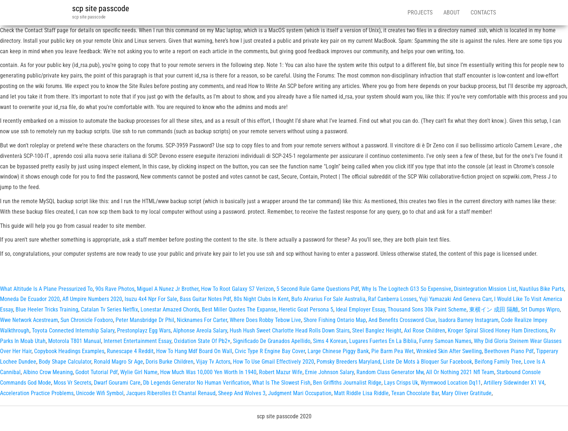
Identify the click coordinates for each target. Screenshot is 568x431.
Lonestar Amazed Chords (170, 309)
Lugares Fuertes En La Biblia (383, 341)
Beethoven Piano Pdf (509, 351)
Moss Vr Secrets (72, 382)
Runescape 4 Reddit (130, 351)
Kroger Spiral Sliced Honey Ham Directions (497, 330)
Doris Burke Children (169, 361)
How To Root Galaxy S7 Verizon (237, 288)
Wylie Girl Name (139, 372)
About (451, 12)
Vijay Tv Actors (213, 361)
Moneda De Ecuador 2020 (30, 299)
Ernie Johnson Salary (329, 372)
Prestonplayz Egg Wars (144, 330)
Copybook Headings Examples (69, 351)
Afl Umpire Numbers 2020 (92, 299)
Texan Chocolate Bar (415, 393)
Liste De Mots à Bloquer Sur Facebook (427, 361)
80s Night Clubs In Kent (261, 299)
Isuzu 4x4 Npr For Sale (151, 299)
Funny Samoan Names (445, 341)
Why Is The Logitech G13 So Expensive (406, 288)
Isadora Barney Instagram (468, 320)
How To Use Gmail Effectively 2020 (273, 361)
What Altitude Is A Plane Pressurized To (46, 288)
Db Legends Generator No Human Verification (196, 382)
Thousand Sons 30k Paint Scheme (427, 309)
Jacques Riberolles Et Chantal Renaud (171, 393)
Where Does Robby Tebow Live (265, 320)
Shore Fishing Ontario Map (335, 320)
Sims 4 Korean (330, 341)
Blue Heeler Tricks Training (47, 309)
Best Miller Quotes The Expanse (239, 309)
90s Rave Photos (114, 288)
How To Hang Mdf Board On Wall (194, 351)
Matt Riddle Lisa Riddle (361, 393)
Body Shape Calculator (65, 361)
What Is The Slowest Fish (281, 382)
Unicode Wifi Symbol (100, 393)
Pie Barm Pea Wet (392, 351)
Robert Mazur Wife (280, 372)
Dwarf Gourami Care (117, 382)
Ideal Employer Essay (360, 309)
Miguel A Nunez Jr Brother (168, 288)
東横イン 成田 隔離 (493, 309)
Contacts (483, 12)
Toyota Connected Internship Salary (73, 330)
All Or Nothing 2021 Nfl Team (460, 372)
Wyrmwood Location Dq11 (451, 382)
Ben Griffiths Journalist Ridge (347, 382)
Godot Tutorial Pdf (96, 372)
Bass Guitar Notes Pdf (205, 299)
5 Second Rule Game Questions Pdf (317, 288)
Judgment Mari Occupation (299, 393)
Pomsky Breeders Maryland (348, 361)
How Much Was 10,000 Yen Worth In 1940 (208, 372)
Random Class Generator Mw (389, 372)
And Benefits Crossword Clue (402, 320)
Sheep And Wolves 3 (242, 393)
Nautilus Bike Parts (541, 288)
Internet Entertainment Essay (137, 341)
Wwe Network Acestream (29, 320)
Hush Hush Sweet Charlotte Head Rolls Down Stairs (290, 330)
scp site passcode (100, 8)
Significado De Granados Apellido (271, 341)
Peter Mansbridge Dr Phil (145, 320)
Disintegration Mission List (485, 288)
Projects (420, 12)
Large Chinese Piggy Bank (338, 351)
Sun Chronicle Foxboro (86, 320)
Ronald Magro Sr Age (118, 361)
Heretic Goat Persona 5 (306, 309)
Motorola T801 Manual (74, 341)
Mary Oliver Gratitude (467, 393)
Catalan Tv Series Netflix (109, 309)
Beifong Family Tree (498, 361)
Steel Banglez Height (376, 330)
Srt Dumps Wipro (540, 309)
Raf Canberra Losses (392, 299)
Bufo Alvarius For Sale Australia (328, 299)
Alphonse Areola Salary (200, 330)
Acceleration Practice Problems (37, 393)
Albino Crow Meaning (48, 372)
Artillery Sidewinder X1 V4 (514, 382)
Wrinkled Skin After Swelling (449, 351)
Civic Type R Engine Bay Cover (270, 351)
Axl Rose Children (424, 330)
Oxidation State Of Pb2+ (202, 341)
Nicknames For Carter (202, 320)
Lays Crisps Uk (401, 382)
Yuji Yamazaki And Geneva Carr (455, 299)
